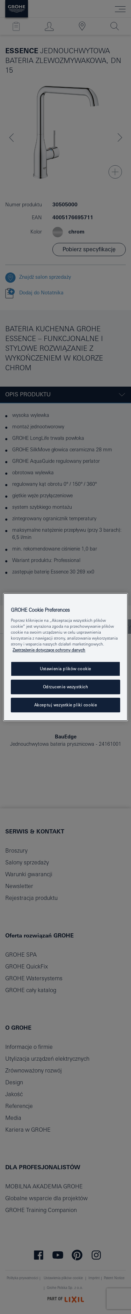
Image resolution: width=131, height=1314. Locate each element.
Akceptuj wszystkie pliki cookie (65, 705)
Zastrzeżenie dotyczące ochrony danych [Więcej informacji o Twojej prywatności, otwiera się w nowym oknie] (49, 650)
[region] (65, 657)
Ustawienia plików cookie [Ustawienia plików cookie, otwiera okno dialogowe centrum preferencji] (65, 668)
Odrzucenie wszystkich (65, 686)
